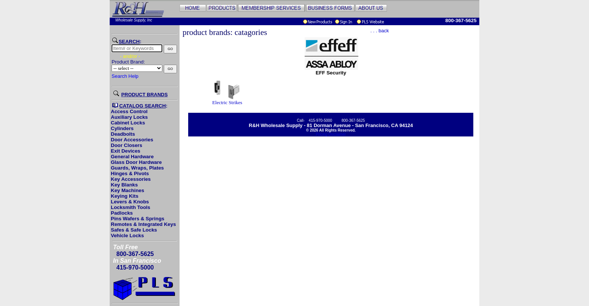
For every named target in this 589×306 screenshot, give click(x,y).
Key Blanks (124, 185)
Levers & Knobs (130, 202)
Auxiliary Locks (129, 117)
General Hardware (132, 156)
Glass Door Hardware (136, 162)
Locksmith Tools (130, 207)
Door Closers (126, 145)
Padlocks (122, 213)
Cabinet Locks (128, 123)
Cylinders (122, 128)
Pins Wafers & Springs (137, 218)
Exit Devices (125, 151)
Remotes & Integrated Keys (143, 224)
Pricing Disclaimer (331, 134)
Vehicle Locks (127, 235)
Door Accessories (132, 139)
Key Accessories (131, 179)
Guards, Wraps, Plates (137, 168)
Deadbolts (123, 134)
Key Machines (127, 190)
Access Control (129, 111)
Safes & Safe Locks (134, 230)
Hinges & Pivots (130, 173)
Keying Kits (124, 196)
